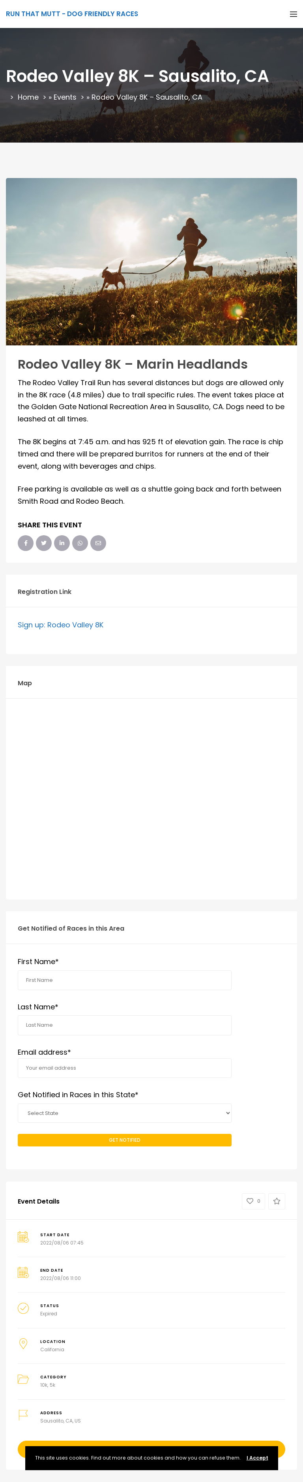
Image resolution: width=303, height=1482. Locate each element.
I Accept (257, 1457)
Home (28, 97)
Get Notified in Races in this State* (78, 1095)
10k (43, 1385)
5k (52, 1385)
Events (65, 97)
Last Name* (38, 1007)
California (52, 1349)
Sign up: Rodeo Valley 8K (60, 625)
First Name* (38, 961)
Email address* (125, 1062)
